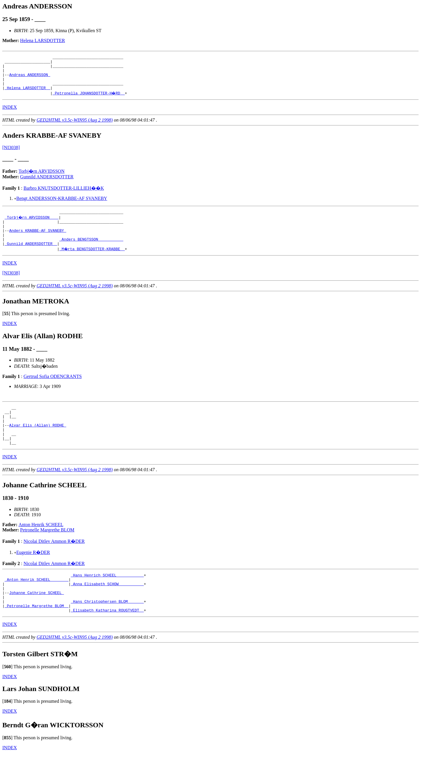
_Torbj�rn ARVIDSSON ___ (32, 225)
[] (6, 326)
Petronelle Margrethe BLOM (47, 550)
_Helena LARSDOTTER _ (27, 94)
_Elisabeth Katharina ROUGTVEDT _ (107, 639)
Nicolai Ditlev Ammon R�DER (53, 562)
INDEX (9, 114)
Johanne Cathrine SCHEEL (36, 618)
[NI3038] (11, 154)
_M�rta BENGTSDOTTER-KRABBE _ (92, 262)
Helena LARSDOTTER (42, 40)
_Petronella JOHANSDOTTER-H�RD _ (89, 100)
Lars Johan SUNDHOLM (41, 717)
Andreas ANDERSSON (29, 79)
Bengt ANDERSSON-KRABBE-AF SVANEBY (61, 205)
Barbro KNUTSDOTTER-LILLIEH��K (63, 195)
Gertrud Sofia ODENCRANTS (52, 389)
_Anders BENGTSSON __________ (91, 251)
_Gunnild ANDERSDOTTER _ (31, 256)
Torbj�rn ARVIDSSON (42, 178)
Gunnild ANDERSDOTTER (47, 183)
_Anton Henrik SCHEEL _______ (36, 602)
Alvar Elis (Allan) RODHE (37, 442)
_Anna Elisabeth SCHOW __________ (107, 607)
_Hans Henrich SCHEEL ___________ (107, 597)
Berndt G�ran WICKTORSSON (52, 754)
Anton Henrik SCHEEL (41, 545)
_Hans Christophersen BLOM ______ (107, 628)
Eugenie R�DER (33, 573)
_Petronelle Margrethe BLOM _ (36, 633)
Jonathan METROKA (35, 314)
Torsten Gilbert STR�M (40, 683)
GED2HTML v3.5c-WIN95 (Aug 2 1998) (75, 127)
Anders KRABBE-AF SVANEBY (37, 241)
